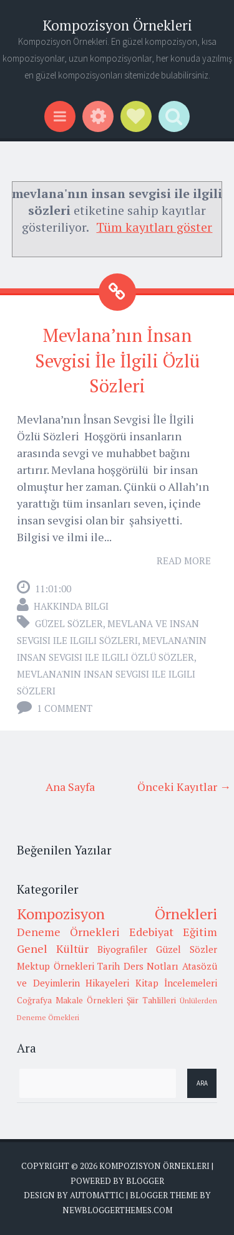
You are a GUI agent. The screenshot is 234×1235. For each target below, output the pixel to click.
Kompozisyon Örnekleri (117, 25)
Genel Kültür (53, 948)
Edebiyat (151, 931)
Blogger (145, 1180)
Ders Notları (151, 966)
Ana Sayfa (70, 786)
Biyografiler (122, 949)
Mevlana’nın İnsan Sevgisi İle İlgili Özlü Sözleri (117, 360)
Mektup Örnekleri (55, 966)
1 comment (64, 708)
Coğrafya (34, 1000)
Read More (184, 560)
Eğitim (200, 931)
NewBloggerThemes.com (117, 1210)
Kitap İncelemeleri (176, 983)
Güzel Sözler (69, 623)
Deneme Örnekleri (68, 931)
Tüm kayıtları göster (154, 227)
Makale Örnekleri (89, 1000)
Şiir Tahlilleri (151, 1000)
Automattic (97, 1195)
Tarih (108, 966)
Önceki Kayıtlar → (184, 786)
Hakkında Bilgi (71, 606)
